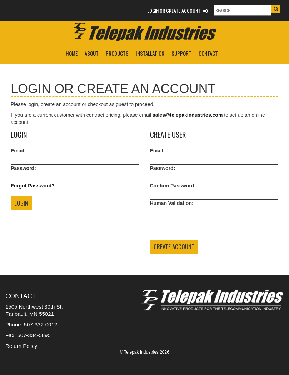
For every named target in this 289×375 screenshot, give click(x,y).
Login (21, 203)
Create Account (174, 246)
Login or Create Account (177, 10)
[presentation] (204, 222)
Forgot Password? (33, 186)
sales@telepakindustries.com (188, 115)
